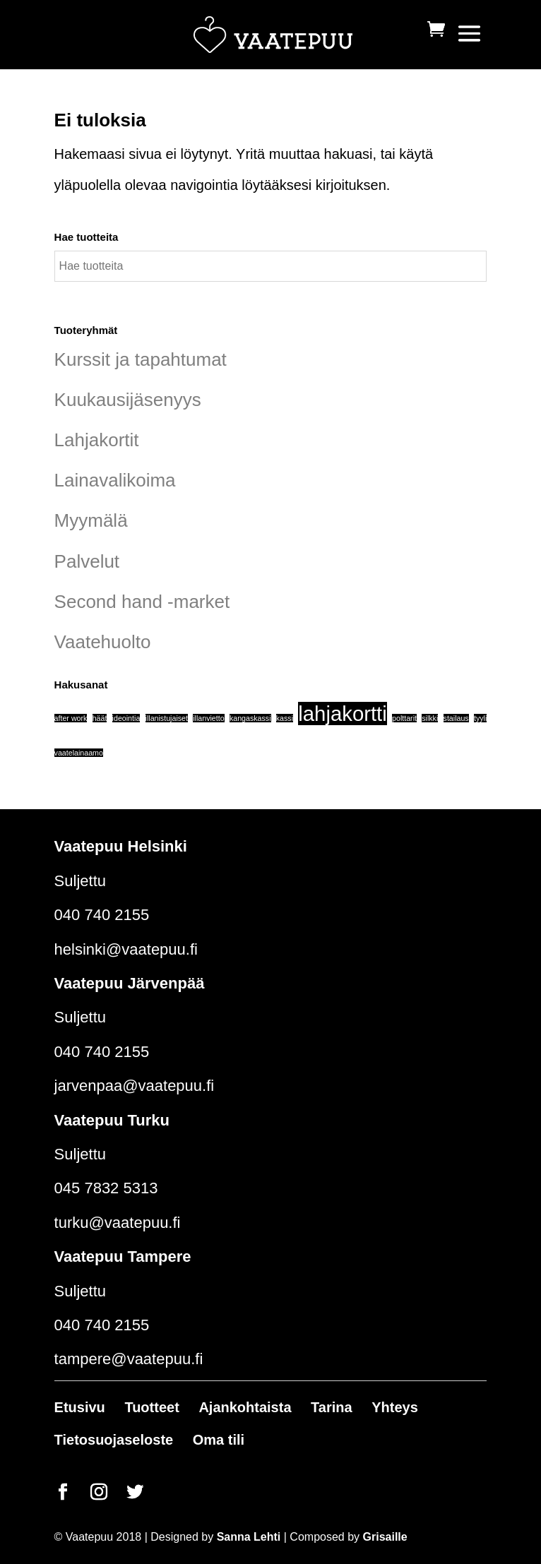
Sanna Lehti (249, 1537)
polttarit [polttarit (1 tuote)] (404, 718)
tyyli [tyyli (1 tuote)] (480, 718)
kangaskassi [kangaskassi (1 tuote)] (250, 718)
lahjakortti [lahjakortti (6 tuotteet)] (342, 713)
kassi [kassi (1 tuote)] (284, 718)
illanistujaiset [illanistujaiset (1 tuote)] (166, 718)
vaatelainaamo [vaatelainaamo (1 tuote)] (78, 752)
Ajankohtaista (244, 1407)
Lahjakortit (96, 439)
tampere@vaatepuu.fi (128, 1359)
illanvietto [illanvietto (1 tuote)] (208, 718)
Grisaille (385, 1537)
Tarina (331, 1407)
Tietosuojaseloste (114, 1439)
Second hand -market (142, 601)
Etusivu (79, 1407)
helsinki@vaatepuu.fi (126, 949)
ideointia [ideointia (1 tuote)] (126, 718)
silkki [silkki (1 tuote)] (430, 718)
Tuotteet (151, 1407)
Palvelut (87, 561)
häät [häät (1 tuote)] (100, 718)
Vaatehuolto (102, 641)
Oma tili (218, 1439)
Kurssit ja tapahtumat (140, 359)
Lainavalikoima (115, 480)
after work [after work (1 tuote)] (71, 718)
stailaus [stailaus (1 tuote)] (456, 718)
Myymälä (91, 520)
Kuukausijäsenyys (127, 399)
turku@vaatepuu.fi (117, 1222)
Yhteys (394, 1407)
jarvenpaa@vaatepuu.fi (134, 1085)
